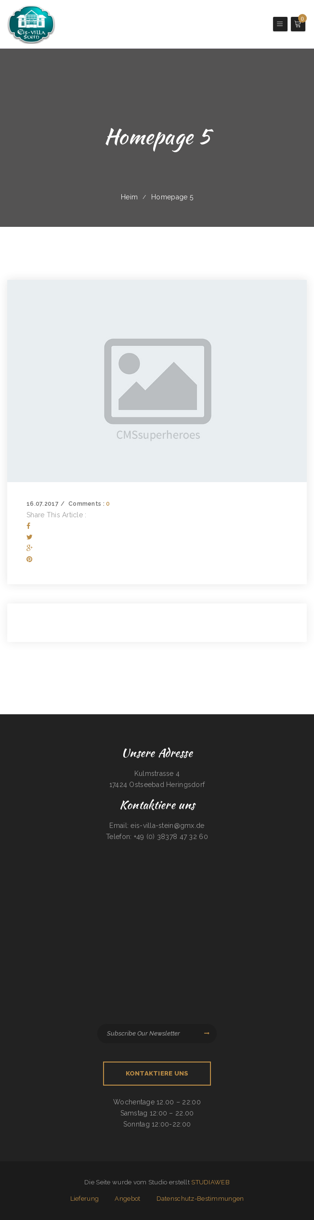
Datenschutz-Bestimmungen (200, 1198)
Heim (129, 197)
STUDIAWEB (210, 1182)
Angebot (127, 1198)
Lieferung (84, 1198)
